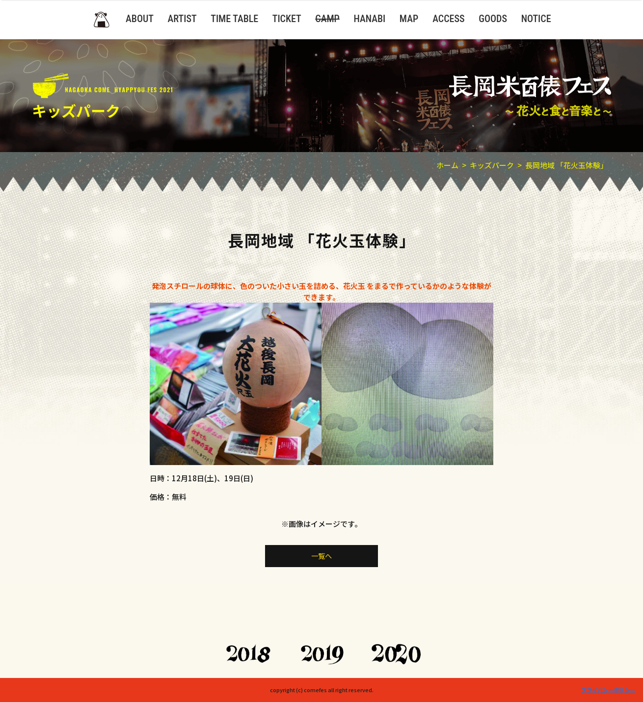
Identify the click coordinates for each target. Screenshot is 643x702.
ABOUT (140, 19)
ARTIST (182, 19)
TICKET (286, 19)
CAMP (327, 19)
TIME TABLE (234, 19)
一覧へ (322, 556)
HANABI (369, 19)
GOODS (493, 19)
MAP (409, 19)
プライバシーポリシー (608, 690)
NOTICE (536, 19)
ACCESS (448, 19)
